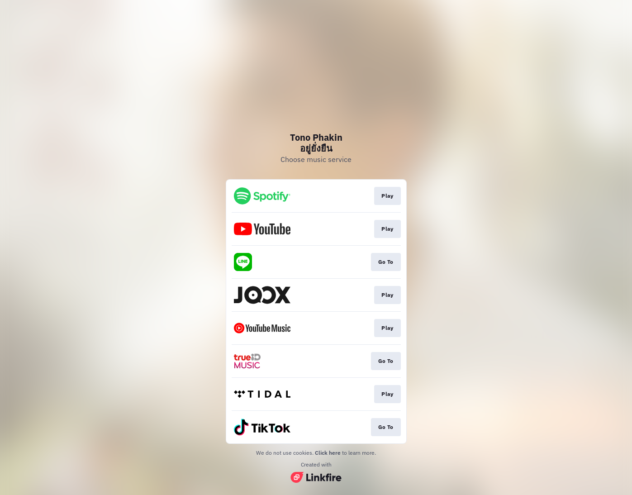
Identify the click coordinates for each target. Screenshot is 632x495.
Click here (328, 452)
